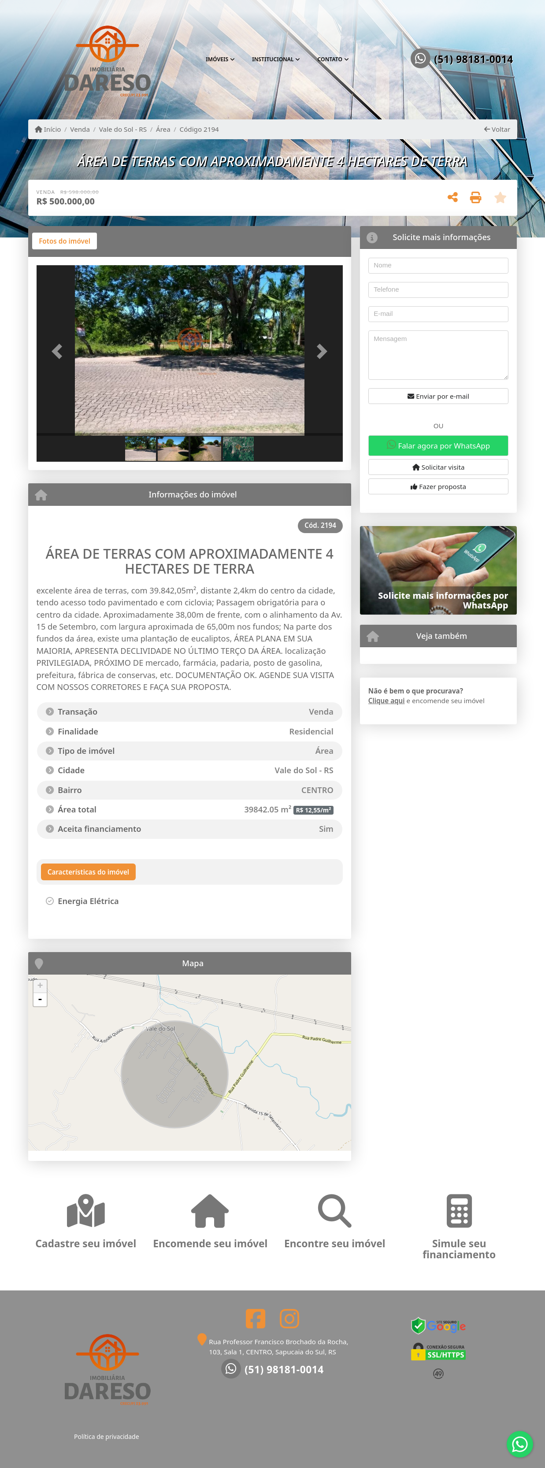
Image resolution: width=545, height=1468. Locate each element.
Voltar (497, 129)
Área (163, 129)
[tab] (64, 241)
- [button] (40, 999)
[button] (59, 351)
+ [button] (40, 986)
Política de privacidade (106, 1436)
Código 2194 (199, 129)
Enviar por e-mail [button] (438, 396)
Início (48, 129)
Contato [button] (330, 59)
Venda (80, 129)
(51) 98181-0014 (473, 59)
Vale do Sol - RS (123, 129)
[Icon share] (255, 1319)
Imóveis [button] (217, 59)
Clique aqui (386, 700)
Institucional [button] (273, 59)
